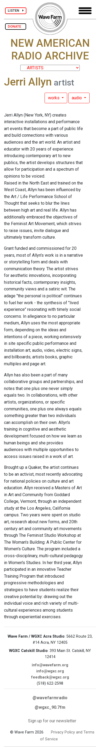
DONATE (15, 26)
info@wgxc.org (50, 671)
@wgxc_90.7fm (50, 707)
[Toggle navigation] (85, 10)
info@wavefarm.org (50, 665)
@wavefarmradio (50, 697)
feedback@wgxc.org (50, 677)
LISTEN (16, 10)
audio (77, 97)
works (54, 97)
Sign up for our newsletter (52, 720)
